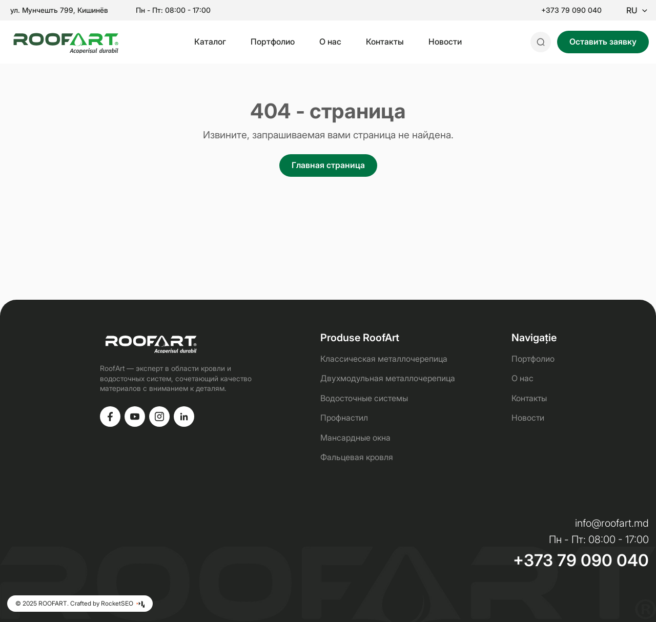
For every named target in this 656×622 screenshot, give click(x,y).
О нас (330, 41)
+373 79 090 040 (571, 10)
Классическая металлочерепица (383, 359)
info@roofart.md (612, 523)
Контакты (385, 41)
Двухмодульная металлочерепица (387, 378)
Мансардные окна (355, 437)
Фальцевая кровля (356, 457)
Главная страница (328, 165)
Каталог (210, 41)
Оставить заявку (603, 41)
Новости (445, 41)
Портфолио (273, 41)
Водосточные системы (364, 398)
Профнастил (344, 417)
